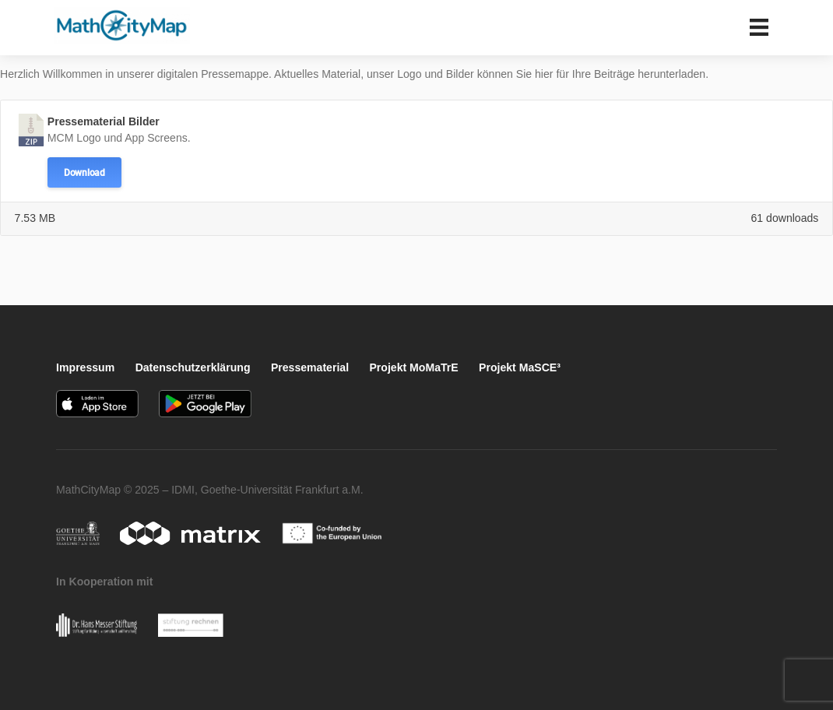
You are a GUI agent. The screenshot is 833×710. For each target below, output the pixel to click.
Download (84, 172)
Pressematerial (310, 367)
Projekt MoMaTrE (413, 367)
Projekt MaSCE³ (520, 367)
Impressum (85, 367)
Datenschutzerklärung (193, 367)
